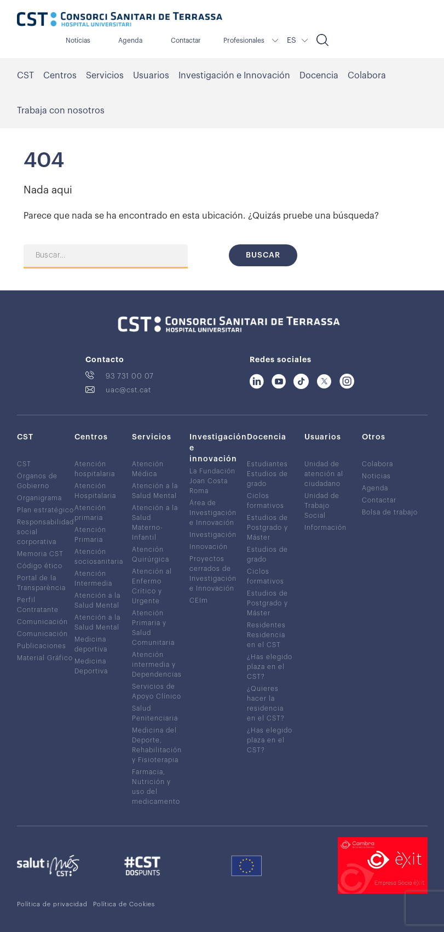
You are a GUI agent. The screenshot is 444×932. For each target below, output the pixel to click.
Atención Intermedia (93, 578)
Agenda (130, 40)
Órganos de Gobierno (37, 481)
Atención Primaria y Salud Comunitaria (153, 628)
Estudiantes (267, 464)
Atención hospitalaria (94, 469)
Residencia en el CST (266, 640)
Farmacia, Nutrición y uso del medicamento (156, 787)
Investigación (213, 534)
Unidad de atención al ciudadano (323, 474)
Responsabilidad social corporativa (45, 532)
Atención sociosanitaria (98, 556)
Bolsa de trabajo (390, 512)
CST (25, 75)
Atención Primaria (90, 535)
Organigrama (39, 498)
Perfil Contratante (38, 605)
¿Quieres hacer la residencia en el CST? (266, 703)
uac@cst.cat (128, 389)
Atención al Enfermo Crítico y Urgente (152, 586)
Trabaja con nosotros (61, 110)
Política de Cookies (124, 904)
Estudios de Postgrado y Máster (267, 527)
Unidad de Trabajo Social (321, 506)
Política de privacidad (52, 904)
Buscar (263, 255)
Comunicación (42, 622)
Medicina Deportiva (91, 666)
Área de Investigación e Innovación (213, 513)
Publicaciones (41, 646)
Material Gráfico (45, 658)
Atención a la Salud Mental (97, 600)
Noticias (376, 476)
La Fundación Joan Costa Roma (212, 481)
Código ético (39, 566)
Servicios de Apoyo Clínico (156, 691)
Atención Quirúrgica (150, 554)
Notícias (78, 40)
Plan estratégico (45, 510)
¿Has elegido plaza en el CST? (269, 667)
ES (291, 40)
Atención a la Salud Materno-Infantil (155, 523)
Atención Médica (148, 469)
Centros (60, 75)
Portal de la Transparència (41, 583)
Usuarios (151, 75)
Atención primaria (90, 513)
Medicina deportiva (90, 644)
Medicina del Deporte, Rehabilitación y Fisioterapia (157, 745)
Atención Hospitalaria (95, 491)
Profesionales (243, 40)
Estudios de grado (267, 479)
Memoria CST (40, 554)
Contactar (186, 40)
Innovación (208, 547)
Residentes (266, 625)
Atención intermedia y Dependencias (157, 664)
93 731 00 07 (130, 376)
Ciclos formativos (265, 501)
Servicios (105, 75)
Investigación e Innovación (234, 75)
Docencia (318, 75)
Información (325, 527)
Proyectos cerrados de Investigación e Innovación (213, 574)
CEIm (198, 600)
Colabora (367, 75)
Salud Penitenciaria (155, 713)
